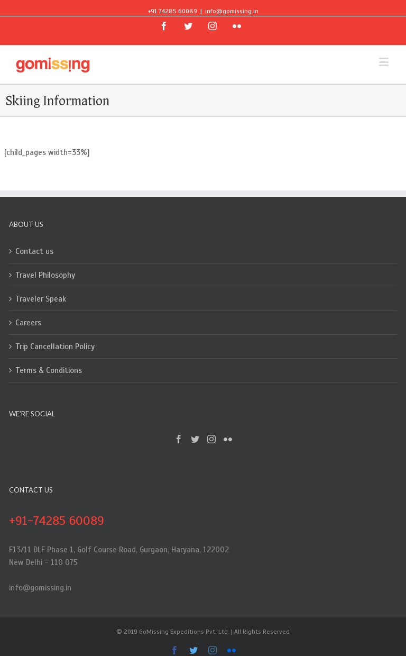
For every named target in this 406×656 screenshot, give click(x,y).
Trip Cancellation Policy (55, 346)
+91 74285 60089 (172, 11)
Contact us (34, 251)
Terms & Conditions (48, 370)
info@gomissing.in (232, 11)
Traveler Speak (40, 299)
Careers (28, 322)
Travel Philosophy (45, 275)
